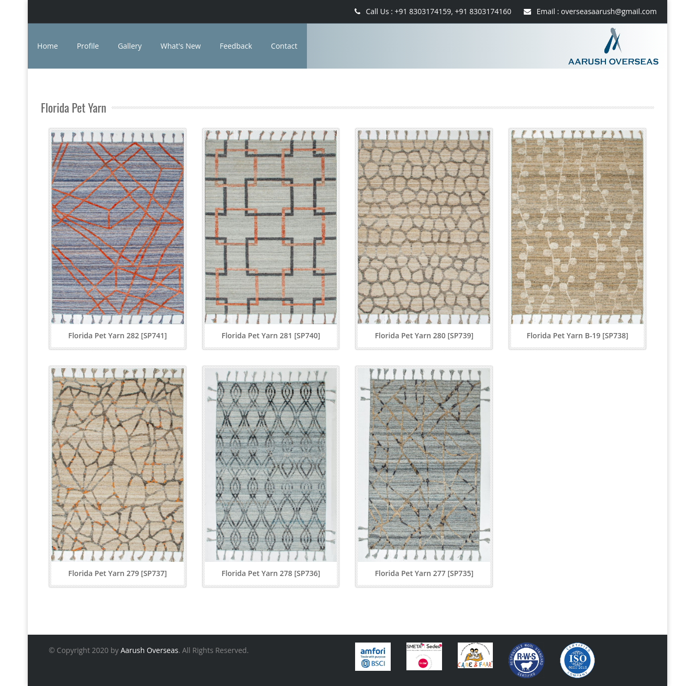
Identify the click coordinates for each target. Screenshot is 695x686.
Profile (88, 46)
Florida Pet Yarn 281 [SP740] (271, 335)
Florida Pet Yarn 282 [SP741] (117, 335)
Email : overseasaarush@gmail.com (590, 11)
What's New (181, 46)
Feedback (235, 46)
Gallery (130, 46)
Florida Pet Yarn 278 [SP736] (271, 573)
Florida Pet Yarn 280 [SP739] (424, 335)
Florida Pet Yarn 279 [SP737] (117, 573)
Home (47, 46)
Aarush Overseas (149, 650)
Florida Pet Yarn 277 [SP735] (424, 573)
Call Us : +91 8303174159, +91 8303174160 (433, 11)
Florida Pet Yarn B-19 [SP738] (577, 335)
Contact (284, 46)
